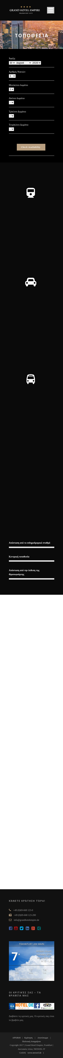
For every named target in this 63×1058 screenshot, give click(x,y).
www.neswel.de (34, 1052)
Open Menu (50, 10)
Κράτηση (28, 1037)
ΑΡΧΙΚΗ (16, 1037)
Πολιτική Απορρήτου (31, 1041)
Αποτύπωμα (42, 1037)
